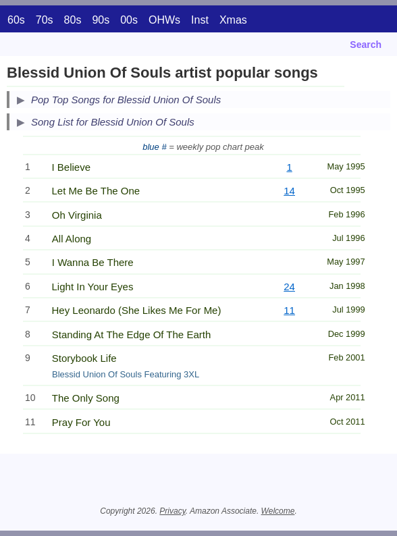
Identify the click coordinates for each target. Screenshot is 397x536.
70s (44, 20)
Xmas (233, 20)
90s (100, 20)
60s (16, 20)
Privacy (172, 511)
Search (365, 44)
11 (289, 310)
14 (289, 190)
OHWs (164, 20)
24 (289, 286)
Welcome (278, 511)
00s (129, 20)
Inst (200, 20)
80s (73, 20)
